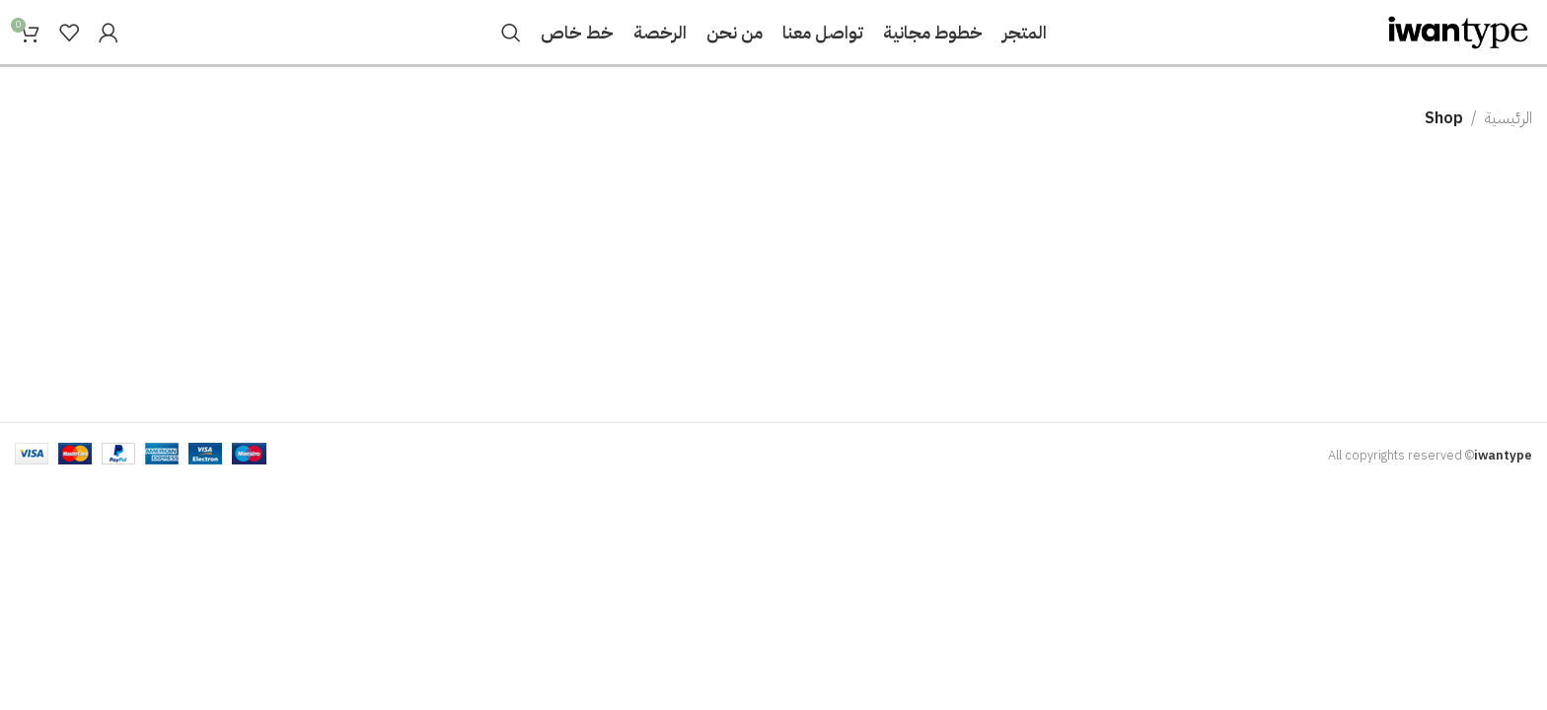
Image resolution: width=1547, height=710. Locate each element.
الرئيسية (1508, 118)
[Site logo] (1458, 31)
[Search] (511, 32)
